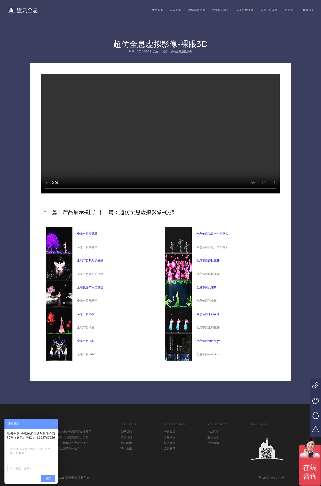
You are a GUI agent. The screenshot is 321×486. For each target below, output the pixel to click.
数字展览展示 (221, 10)
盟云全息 (23, 10)
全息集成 (169, 432)
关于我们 (126, 432)
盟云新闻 (175, 10)
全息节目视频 (269, 10)
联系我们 (308, 10)
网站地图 (126, 443)
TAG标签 (213, 432)
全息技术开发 (245, 10)
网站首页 (157, 10)
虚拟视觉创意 (197, 10)
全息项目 (169, 437)
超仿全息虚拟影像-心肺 (147, 212)
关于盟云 (290, 10)
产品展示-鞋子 (80, 212)
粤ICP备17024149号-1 (273, 478)
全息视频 (169, 448)
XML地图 (126, 448)
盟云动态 (213, 437)
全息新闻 (213, 443)
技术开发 (169, 443)
